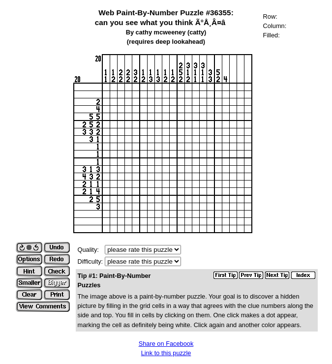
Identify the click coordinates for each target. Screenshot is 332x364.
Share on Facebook (166, 343)
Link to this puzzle (166, 353)
